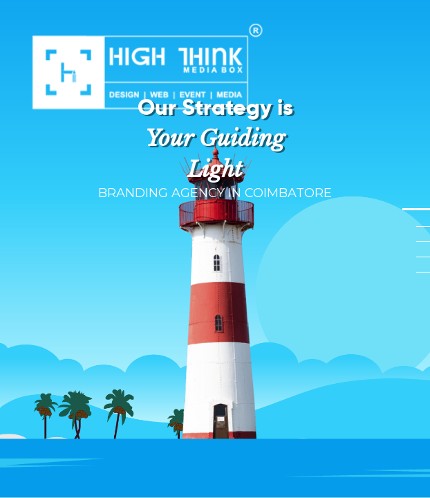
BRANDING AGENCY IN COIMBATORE (215, 193)
